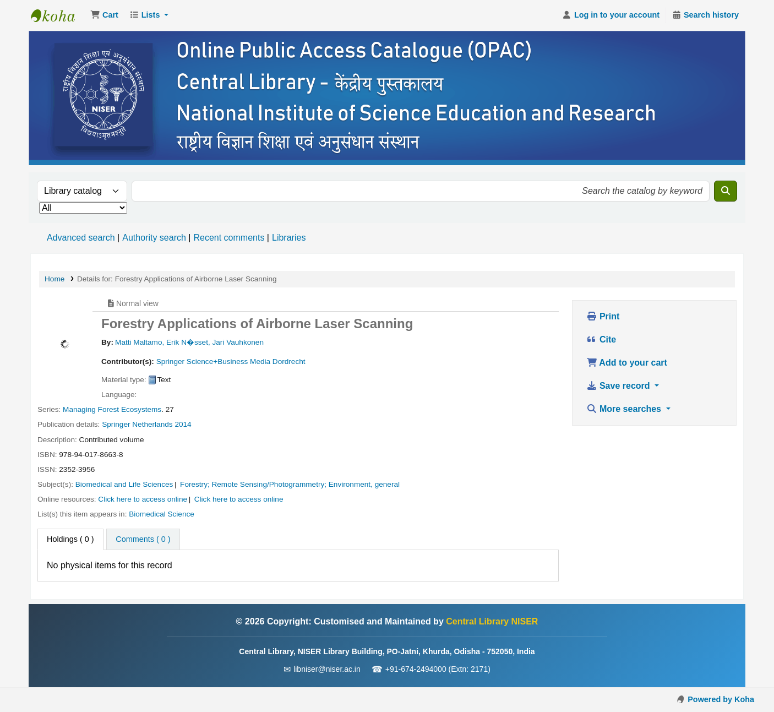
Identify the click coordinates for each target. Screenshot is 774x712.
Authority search (154, 237)
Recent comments (228, 237)
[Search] (725, 191)
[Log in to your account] (611, 15)
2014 (183, 424)
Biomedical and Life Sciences (124, 484)
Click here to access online (142, 499)
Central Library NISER (58, 15)
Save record (619, 385)
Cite (601, 339)
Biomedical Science (161, 514)
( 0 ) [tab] (70, 539)
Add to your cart (626, 362)
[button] (104, 15)
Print (603, 316)
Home (54, 279)
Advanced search (81, 237)
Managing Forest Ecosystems (112, 409)
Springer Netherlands (137, 424)
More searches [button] (625, 409)
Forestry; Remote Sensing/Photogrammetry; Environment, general (290, 484)
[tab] (142, 540)
